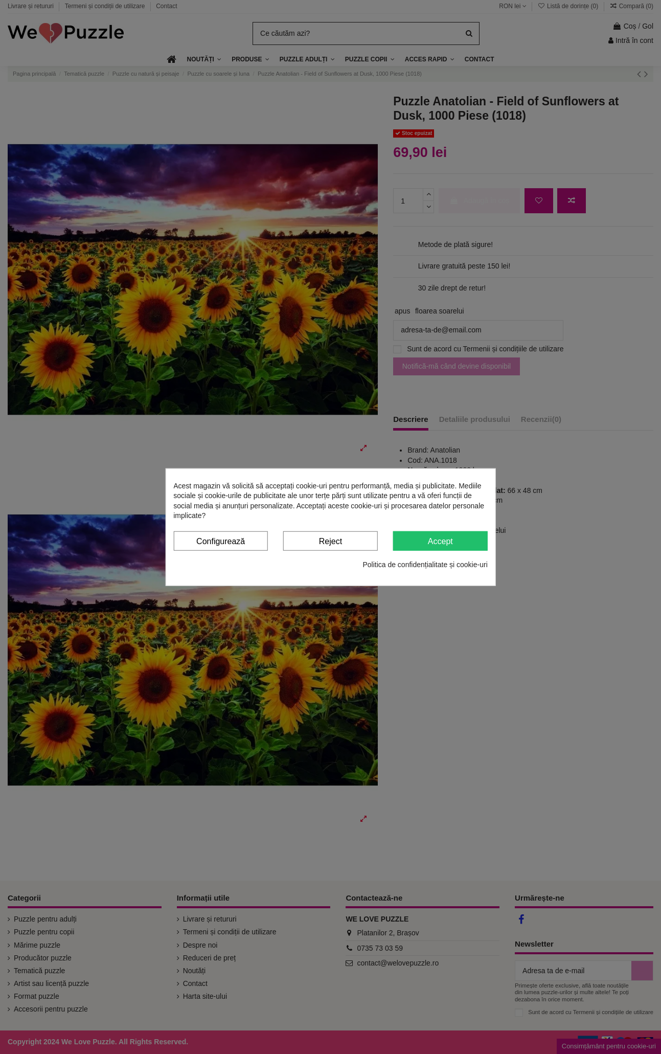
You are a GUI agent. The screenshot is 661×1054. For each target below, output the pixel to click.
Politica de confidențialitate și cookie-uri (424, 564)
